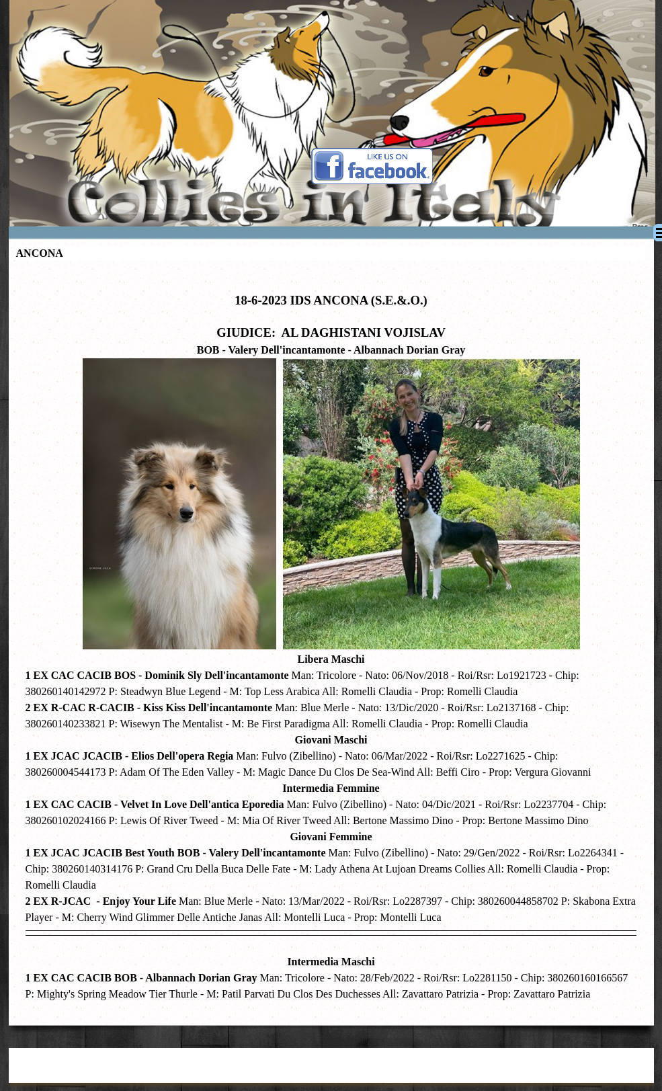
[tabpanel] (331, 640)
